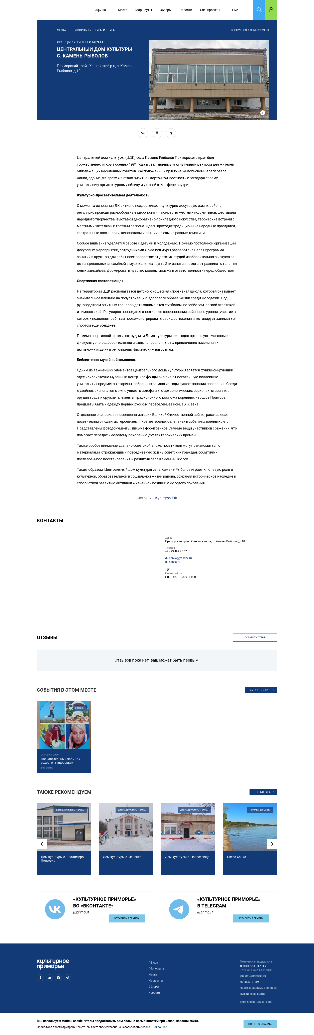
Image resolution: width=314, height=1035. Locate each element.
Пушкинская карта (252, 993)
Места (61, 30)
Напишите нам (249, 981)
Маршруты (156, 980)
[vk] (143, 133)
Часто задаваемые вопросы (258, 987)
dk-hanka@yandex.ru (178, 558)
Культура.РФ (166, 498)
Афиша (153, 962)
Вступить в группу (126, 918)
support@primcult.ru (253, 975)
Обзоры (154, 986)
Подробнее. (160, 1027)
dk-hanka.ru (172, 561)
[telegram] (171, 133)
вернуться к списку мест (250, 30)
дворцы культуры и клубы (95, 30)
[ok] (157, 133)
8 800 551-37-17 (253, 966)
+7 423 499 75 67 (176, 551)
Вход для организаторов (256, 1001)
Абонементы (157, 968)
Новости (154, 992)
